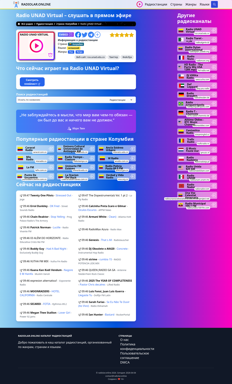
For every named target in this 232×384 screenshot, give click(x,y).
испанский (73, 48)
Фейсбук (127, 57)
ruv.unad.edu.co (96, 57)
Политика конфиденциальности (137, 346)
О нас (124, 339)
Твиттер (113, 57)
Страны (176, 4)
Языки (204, 4)
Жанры (191, 4)
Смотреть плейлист (32, 82)
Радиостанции (156, 4)
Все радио (25, 23)
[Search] (214, 4)
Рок (71, 52)
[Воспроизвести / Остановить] (139, 4)
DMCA (125, 362)
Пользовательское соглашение (134, 355)
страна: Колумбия (66, 23)
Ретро (79, 52)
